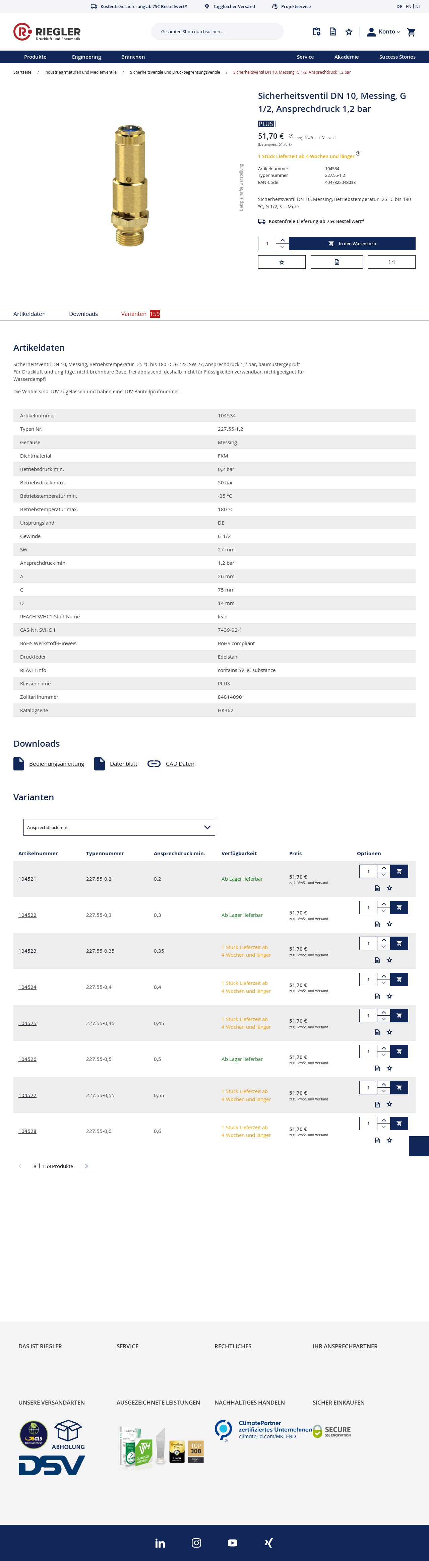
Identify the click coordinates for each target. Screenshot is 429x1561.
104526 (27, 1059)
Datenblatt (123, 763)
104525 (27, 1023)
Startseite (22, 72)
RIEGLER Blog (35, 1266)
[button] (389, 31)
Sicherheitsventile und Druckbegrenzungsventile (175, 72)
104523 (27, 950)
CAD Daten (180, 763)
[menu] (140, 57)
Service (305, 56)
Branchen (133, 56)
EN (409, 6)
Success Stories (397, 56)
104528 (27, 1131)
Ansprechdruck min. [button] (48, 827)
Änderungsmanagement (148, 1300)
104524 (27, 986)
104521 (27, 878)
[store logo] (79, 32)
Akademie (346, 56)
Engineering (86, 56)
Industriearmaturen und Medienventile (81, 72)
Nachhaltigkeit (37, 1277)
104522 (27, 914)
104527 (27, 1095)
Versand (328, 138)
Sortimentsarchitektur (47, 1300)
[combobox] (212, 31)
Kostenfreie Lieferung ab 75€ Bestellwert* (317, 221)
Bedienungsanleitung (56, 763)
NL (418, 6)
